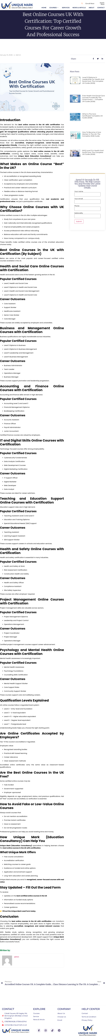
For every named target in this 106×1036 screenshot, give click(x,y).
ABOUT (91, 8)
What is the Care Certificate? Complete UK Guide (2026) (92, 116)
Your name (87, 193)
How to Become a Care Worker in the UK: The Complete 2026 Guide (91, 134)
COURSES (53, 8)
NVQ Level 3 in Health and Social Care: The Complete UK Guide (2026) (93, 152)
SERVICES (66, 8)
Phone (87, 207)
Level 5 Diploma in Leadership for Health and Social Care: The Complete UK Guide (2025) (93, 80)
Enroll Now (90, 3)
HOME (43, 8)
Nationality (87, 214)
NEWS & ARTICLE (79, 8)
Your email (87, 200)
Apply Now (102, 3)
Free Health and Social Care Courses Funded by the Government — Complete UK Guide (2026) (93, 98)
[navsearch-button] (82, 3)
